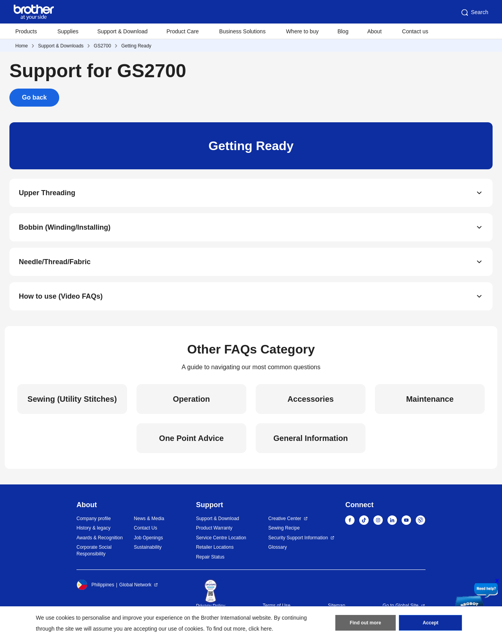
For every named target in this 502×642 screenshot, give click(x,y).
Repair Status (210, 557)
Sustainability (148, 547)
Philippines (95, 584)
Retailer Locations (215, 547)
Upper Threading (47, 193)
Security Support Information (298, 537)
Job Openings (148, 537)
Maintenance (429, 399)
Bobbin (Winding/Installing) (65, 227)
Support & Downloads (61, 46)
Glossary (277, 547)
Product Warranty (214, 528)
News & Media (149, 518)
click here (260, 629)
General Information (310, 438)
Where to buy (302, 31)
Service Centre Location (221, 537)
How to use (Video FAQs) (61, 296)
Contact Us (145, 528)
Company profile (93, 518)
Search (474, 12)
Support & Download (122, 31)
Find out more (365, 623)
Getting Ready (136, 46)
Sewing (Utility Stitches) (72, 399)
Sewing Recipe (284, 528)
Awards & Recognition (99, 537)
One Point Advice (191, 438)
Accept (430, 623)
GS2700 (102, 46)
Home (21, 46)
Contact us (415, 31)
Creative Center (284, 518)
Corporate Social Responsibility (93, 550)
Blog (342, 31)
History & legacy (93, 528)
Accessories (310, 399)
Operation (191, 399)
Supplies (67, 31)
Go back (34, 97)
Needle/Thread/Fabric (55, 262)
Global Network (135, 585)
